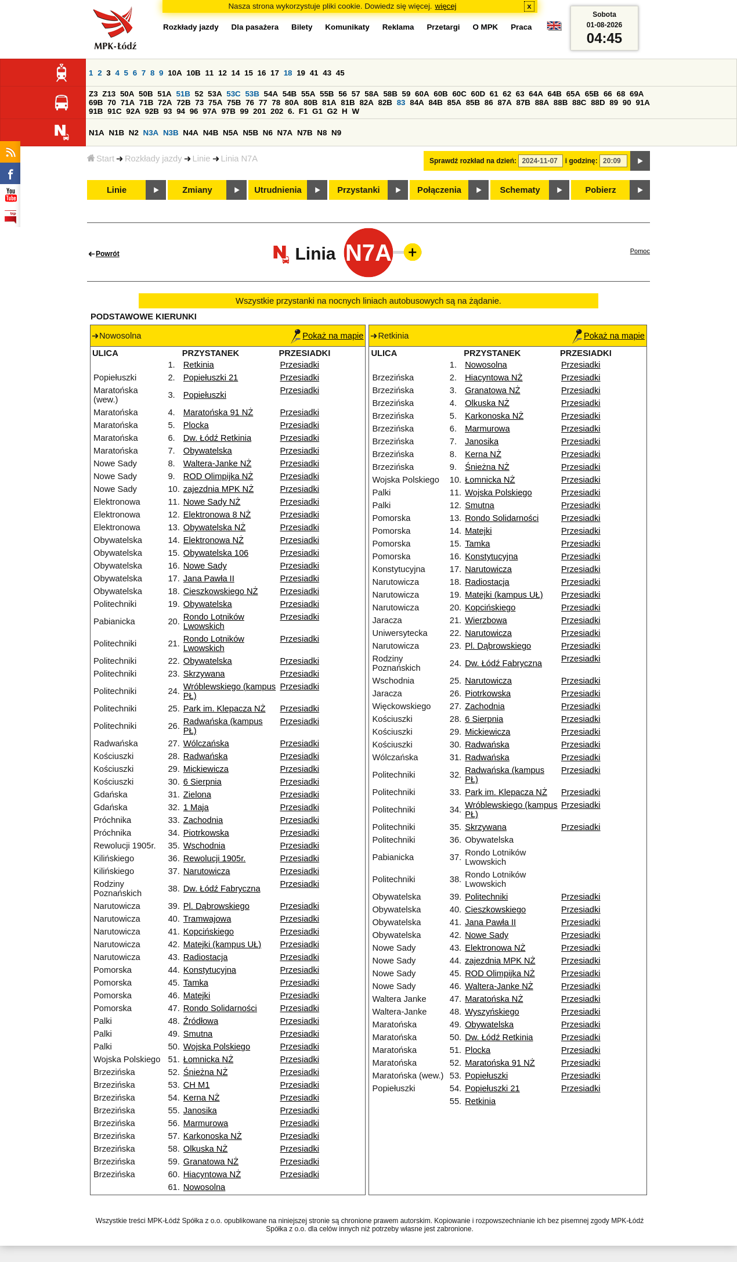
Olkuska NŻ (205, 1148)
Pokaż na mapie (327, 335)
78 (276, 102)
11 (209, 73)
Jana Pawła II (208, 578)
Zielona (197, 794)
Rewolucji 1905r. (214, 858)
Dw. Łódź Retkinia (217, 438)
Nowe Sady (205, 565)
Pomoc (640, 250)
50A (127, 93)
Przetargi (443, 27)
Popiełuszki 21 (211, 377)
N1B (116, 132)
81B (348, 102)
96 (194, 111)
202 (276, 111)
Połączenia (439, 190)
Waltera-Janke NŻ (217, 463)
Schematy (520, 190)
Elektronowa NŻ (213, 540)
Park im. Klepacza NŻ (224, 708)
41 (314, 73)
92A (133, 111)
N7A (285, 132)
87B (523, 102)
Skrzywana (204, 673)
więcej (446, 6)
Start (100, 158)
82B (385, 102)
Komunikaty (347, 27)
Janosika (200, 1110)
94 (180, 111)
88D (598, 102)
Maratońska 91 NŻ (218, 412)
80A (292, 102)
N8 (322, 132)
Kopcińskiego (208, 931)
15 (248, 73)
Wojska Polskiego (216, 1046)
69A (637, 93)
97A (209, 111)
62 (507, 93)
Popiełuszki (204, 395)
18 (288, 73)
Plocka (196, 425)
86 (489, 102)
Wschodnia (204, 845)
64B (554, 93)
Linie (202, 158)
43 (327, 73)
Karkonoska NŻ (212, 1136)
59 (406, 93)
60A (422, 93)
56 (342, 93)
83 (401, 102)
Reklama (398, 27)
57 (356, 93)
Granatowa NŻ (211, 1161)
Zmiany (197, 190)
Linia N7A (239, 158)
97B (228, 111)
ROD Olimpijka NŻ (218, 476)
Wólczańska (206, 743)
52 (199, 93)
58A (371, 93)
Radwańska (205, 756)
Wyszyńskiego (492, 1011)
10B (193, 73)
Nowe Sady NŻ (212, 501)
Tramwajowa (207, 918)
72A (165, 102)
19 (301, 73)
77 (263, 102)
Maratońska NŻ (494, 999)
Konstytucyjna (209, 970)
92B (151, 111)
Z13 (108, 93)
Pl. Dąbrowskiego (216, 906)
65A (573, 93)
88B (561, 102)
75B (234, 102)
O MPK (485, 27)
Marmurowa (205, 1123)
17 (274, 73)
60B (440, 93)
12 (222, 73)
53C (233, 93)
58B (390, 93)
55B (327, 93)
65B (592, 93)
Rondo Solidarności (220, 1008)
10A (175, 73)
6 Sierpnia (202, 781)
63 (520, 93)
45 (340, 73)
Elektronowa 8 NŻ (217, 514)
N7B (305, 132)
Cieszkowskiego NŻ (220, 591)
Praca (521, 27)
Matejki (196, 995)
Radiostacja (205, 957)
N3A (151, 132)
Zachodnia (203, 820)
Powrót (108, 254)
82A (366, 102)
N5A (231, 132)
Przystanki (358, 190)
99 (244, 111)
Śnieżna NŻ (205, 1072)
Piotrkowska (206, 832)
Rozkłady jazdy (153, 158)
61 (494, 93)
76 (249, 102)
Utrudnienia (277, 190)
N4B (211, 132)
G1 (317, 111)
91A (642, 102)
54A (271, 93)
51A (164, 93)
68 (620, 93)
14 (236, 73)
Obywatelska (207, 450)
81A (329, 102)
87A (504, 102)
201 (259, 111)
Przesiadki (299, 364)
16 (262, 73)
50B (146, 93)
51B (183, 93)
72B (183, 102)
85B (473, 102)
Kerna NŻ (201, 1097)
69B (96, 102)
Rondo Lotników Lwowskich (213, 621)
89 (613, 102)
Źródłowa (200, 1021)
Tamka (195, 982)
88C (579, 102)
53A (215, 93)
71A (128, 102)
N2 (134, 132)
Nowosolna (204, 1187)
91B (96, 111)
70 (111, 102)
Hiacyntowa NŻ (212, 1174)
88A (542, 102)
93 (168, 111)
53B (252, 93)
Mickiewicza (206, 769)
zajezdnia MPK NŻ (218, 489)
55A (308, 93)
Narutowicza (206, 871)
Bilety (301, 27)
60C (459, 93)
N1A (96, 132)
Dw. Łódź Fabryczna (222, 888)
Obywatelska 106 (215, 553)
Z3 (93, 93)
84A (417, 102)
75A (215, 102)
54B (290, 93)
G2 (332, 111)
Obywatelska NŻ (214, 527)
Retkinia (198, 364)
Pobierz (601, 190)
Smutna (198, 1033)
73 (199, 102)
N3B (171, 132)
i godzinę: (581, 161)
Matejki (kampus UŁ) (222, 944)
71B (146, 102)
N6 (268, 132)
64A (536, 93)
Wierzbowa (486, 620)
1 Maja (196, 807)
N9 (336, 132)
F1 (303, 111)
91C (114, 111)
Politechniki (486, 896)
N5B (250, 132)
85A (454, 102)
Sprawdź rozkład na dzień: (472, 161)
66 (608, 93)
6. (291, 111)
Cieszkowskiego (495, 909)
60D (478, 93)
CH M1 (196, 1085)
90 (627, 102)
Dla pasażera (255, 27)
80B (310, 102)
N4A (190, 132)
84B (435, 102)
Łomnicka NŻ (208, 1059)
